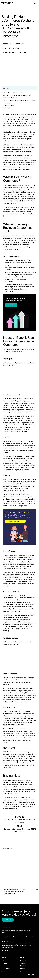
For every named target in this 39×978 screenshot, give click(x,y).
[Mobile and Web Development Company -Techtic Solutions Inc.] (7, 3)
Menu (36, 3)
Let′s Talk (11, 305)
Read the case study (15, 521)
